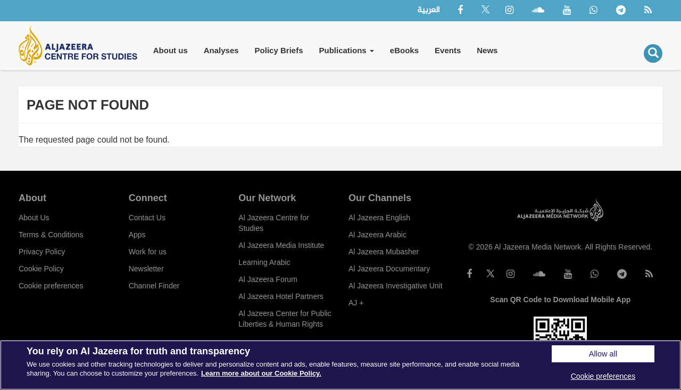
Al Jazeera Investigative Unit (395, 285)
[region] (340, 365)
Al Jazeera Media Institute (281, 245)
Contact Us (147, 217)
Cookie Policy (41, 268)
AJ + (355, 302)
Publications (346, 50)
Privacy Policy (42, 251)
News (487, 50)
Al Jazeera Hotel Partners (280, 296)
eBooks (404, 50)
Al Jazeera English (379, 217)
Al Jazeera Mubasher (383, 251)
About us (170, 50)
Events (448, 50)
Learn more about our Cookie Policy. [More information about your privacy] (261, 373)
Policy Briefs (279, 50)
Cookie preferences (51, 285)
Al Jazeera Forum (267, 279)
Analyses (221, 50)
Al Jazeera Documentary (389, 268)
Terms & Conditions (51, 234)
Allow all (603, 354)
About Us (34, 217)
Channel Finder (154, 285)
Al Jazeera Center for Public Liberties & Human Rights (284, 318)
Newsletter (146, 268)
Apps (137, 234)
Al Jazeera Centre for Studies (273, 223)
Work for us (148, 251)
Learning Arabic (264, 262)
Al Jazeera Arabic (377, 234)
